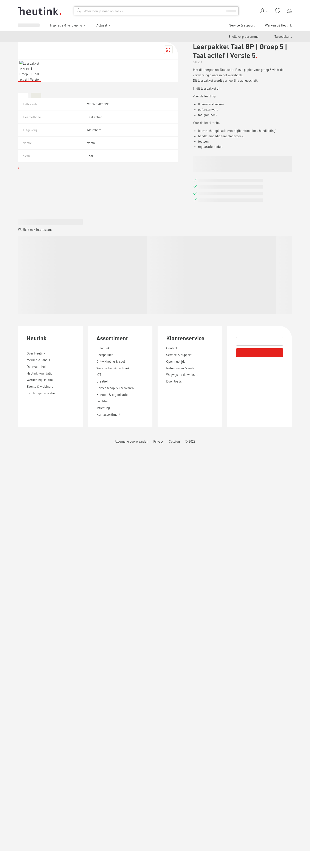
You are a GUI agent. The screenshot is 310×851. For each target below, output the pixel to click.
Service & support (22, 365)
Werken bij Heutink (23, 368)
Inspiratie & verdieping (29, 351)
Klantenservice (18, 802)
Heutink (11, 696)
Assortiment (15, 745)
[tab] (3, 611)
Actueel (18, 357)
